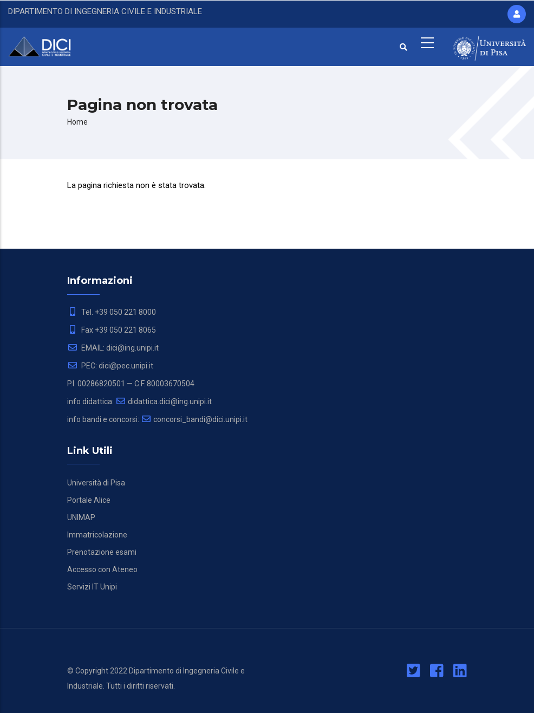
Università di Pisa (96, 482)
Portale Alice (88, 500)
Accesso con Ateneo (102, 569)
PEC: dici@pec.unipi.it (110, 365)
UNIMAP (81, 517)
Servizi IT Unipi (92, 586)
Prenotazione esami (101, 552)
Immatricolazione (97, 534)
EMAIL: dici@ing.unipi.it (113, 347)
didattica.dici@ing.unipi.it (163, 401)
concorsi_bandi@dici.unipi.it (194, 419)
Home (77, 122)
